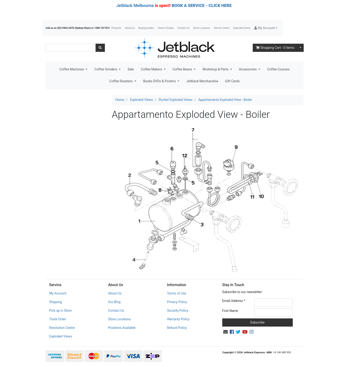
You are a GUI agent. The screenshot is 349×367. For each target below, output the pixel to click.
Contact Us (183, 28)
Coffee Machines (72, 69)
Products (116, 28)
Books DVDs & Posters (160, 81)
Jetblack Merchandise (202, 81)
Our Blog (114, 302)
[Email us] (225, 332)
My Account (57, 293)
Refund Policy (177, 328)
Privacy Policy (177, 302)
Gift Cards (232, 81)
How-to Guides (166, 28)
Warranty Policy (178, 319)
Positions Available (122, 328)
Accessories (248, 69)
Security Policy (177, 310)
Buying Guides (146, 28)
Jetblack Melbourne (135, 5)
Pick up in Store (60, 310)
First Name (230, 311)
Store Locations (201, 28)
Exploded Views (241, 28)
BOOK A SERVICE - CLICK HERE (202, 5)
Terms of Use (176, 293)
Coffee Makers (152, 69)
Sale (131, 69)
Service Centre (221, 28)
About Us (130, 28)
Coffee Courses (278, 69)
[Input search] (71, 48)
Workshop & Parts (216, 69)
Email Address (233, 301)
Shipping (55, 302)
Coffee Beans (183, 69)
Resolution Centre (62, 328)
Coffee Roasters (121, 81)
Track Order (57, 319)
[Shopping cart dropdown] (300, 48)
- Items (275, 48)
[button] (265, 28)
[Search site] (100, 48)
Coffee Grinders (106, 69)
